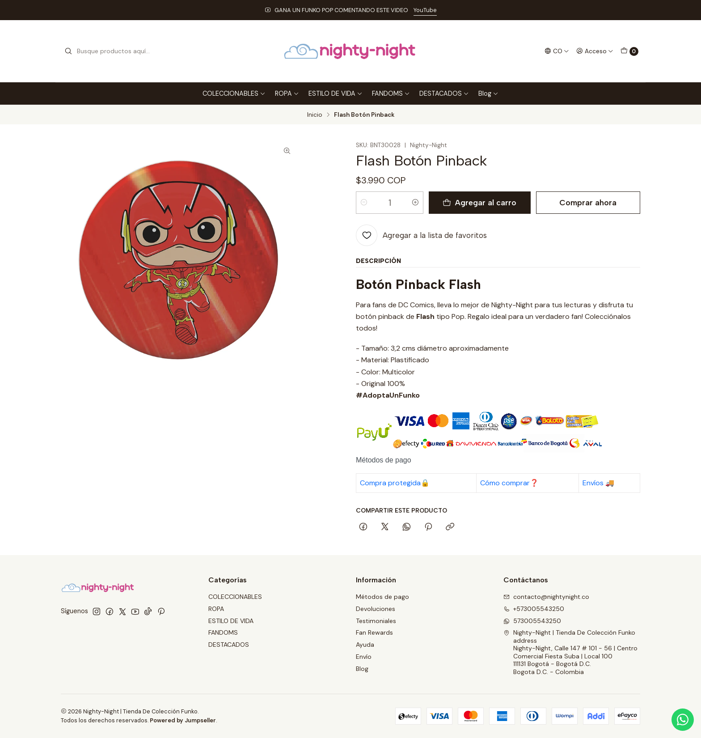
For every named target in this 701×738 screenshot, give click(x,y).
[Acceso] (595, 51)
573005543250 (532, 621)
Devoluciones (375, 609)
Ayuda (365, 644)
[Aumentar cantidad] (415, 202)
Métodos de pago (382, 597)
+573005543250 (533, 609)
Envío (364, 657)
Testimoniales (376, 621)
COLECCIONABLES (234, 93)
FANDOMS (391, 93)
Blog (488, 93)
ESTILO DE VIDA (335, 93)
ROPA (287, 93)
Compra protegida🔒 (395, 483)
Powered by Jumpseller (183, 720)
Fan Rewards (374, 632)
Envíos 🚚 (598, 483)
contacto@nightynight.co (546, 597)
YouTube (425, 10)
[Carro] (629, 51)
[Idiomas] (556, 51)
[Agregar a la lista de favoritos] (421, 235)
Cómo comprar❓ (509, 483)
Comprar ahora (588, 202)
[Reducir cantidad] (364, 202)
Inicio (314, 115)
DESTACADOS (444, 93)
